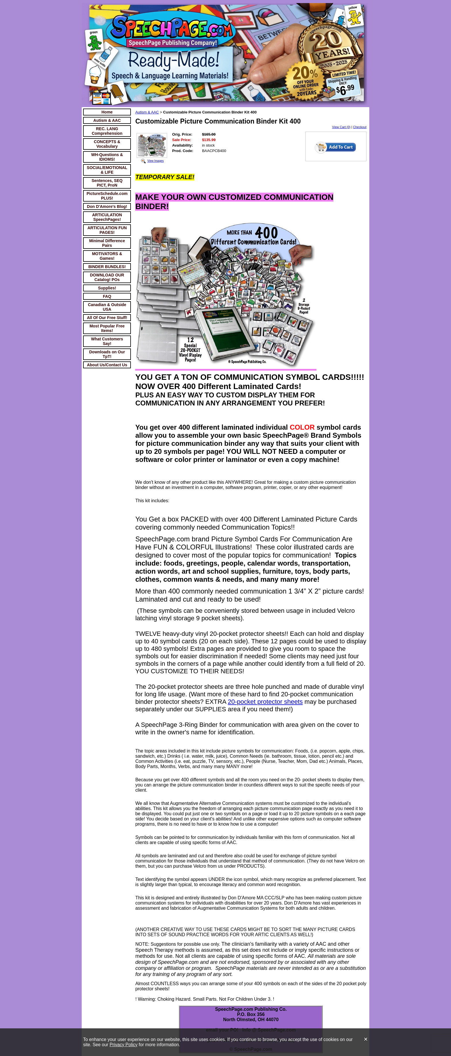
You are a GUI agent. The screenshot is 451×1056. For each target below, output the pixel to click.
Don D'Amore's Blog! (107, 206)
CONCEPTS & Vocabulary (107, 144)
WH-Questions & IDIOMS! (107, 157)
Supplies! (107, 288)
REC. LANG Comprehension (107, 131)
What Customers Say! (107, 341)
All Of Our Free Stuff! (107, 317)
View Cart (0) (341, 127)
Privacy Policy (123, 1044)
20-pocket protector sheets (265, 701)
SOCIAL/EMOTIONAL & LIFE (107, 170)
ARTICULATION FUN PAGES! (107, 230)
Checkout (359, 127)
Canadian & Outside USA (107, 307)
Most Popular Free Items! (107, 328)
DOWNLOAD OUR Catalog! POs (107, 277)
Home (107, 112)
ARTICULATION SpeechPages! (107, 217)
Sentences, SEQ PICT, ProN (107, 182)
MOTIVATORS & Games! (107, 256)
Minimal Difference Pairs (107, 243)
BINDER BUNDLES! (107, 266)
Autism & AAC (107, 120)
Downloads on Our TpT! (107, 354)
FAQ (107, 296)
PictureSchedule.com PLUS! (107, 195)
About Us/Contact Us (107, 365)
